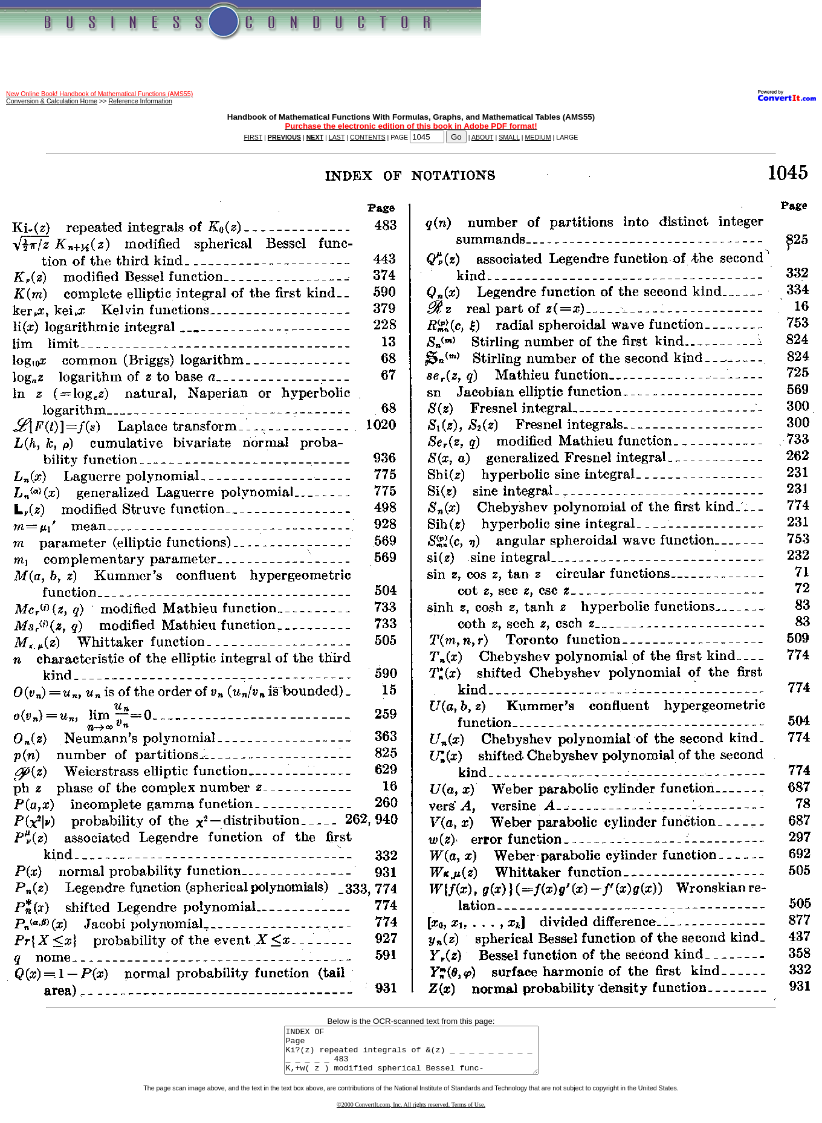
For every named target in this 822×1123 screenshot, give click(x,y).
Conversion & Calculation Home (51, 101)
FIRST (253, 137)
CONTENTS (368, 137)
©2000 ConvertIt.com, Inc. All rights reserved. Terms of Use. (411, 1113)
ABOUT (482, 137)
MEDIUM (538, 137)
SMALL (509, 137)
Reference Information (140, 101)
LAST (337, 137)
